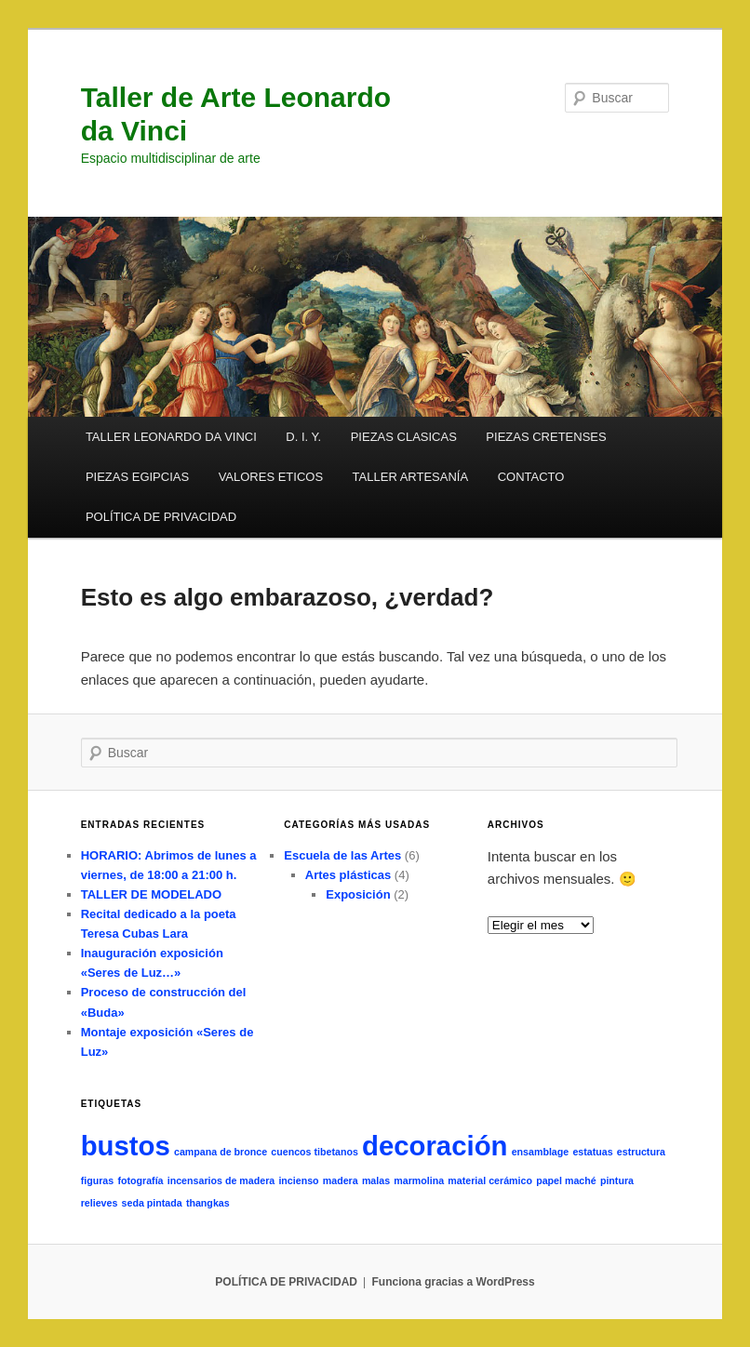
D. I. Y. (303, 437)
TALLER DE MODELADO (151, 894)
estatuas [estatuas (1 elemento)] (592, 1151)
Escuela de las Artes (342, 855)
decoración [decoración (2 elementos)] (434, 1145)
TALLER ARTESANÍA (411, 477)
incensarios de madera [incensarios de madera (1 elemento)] (221, 1180)
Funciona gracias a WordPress (452, 1281)
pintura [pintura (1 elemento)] (617, 1180)
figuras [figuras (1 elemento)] (97, 1180)
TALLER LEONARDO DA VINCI (171, 437)
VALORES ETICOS (271, 477)
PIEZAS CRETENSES (546, 437)
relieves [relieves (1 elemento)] (99, 1202)
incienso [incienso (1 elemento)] (298, 1180)
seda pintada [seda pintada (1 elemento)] (152, 1202)
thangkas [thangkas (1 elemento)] (208, 1202)
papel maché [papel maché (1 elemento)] (566, 1180)
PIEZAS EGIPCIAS (137, 477)
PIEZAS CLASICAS (404, 437)
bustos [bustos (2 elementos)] (125, 1145)
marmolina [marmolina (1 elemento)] (419, 1180)
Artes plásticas (348, 875)
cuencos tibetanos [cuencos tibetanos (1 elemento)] (314, 1151)
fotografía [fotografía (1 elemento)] (140, 1180)
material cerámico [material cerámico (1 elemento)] (490, 1180)
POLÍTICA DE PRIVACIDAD (161, 517)
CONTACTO (531, 477)
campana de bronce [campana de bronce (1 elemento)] (220, 1151)
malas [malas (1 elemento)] (376, 1180)
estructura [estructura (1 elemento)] (641, 1151)
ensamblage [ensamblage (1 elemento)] (540, 1151)
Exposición (358, 894)
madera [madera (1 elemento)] (340, 1180)
